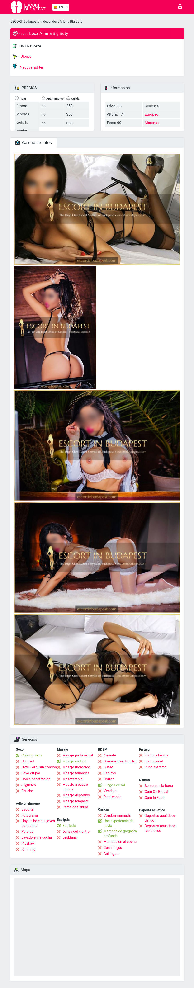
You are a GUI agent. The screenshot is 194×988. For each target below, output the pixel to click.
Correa (109, 779)
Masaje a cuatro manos (75, 786)
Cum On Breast (156, 791)
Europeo (151, 114)
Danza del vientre (76, 831)
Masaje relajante (75, 801)
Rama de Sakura (75, 807)
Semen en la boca (159, 786)
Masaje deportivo (76, 795)
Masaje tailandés (76, 773)
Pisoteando (113, 797)
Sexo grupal (30, 773)
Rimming (28, 849)
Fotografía (29, 815)
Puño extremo (156, 767)
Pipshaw (28, 843)
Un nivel (27, 761)
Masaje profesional (77, 755)
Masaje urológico (76, 767)
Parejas (27, 831)
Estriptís (69, 825)
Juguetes (28, 785)
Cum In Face (154, 797)
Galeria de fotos (33, 142)
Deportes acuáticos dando (160, 818)
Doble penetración (35, 779)
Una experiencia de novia (118, 823)
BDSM (108, 767)
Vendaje (110, 791)
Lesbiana (69, 837)
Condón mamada (117, 815)
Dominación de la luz (120, 761)
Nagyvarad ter (28, 67)
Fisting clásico (156, 755)
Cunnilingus (113, 848)
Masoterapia (72, 779)
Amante (110, 755)
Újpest (22, 56)
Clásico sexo (31, 755)
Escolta (27, 809)
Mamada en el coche (120, 842)
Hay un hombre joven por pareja (38, 823)
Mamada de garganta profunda (120, 833)
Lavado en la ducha (36, 837)
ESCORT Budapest (24, 21)
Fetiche (27, 791)
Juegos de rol (114, 785)
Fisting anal (154, 761)
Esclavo (110, 773)
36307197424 (30, 46)
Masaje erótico (74, 761)
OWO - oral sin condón (39, 767)
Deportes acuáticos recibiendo (160, 828)
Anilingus (111, 853)
